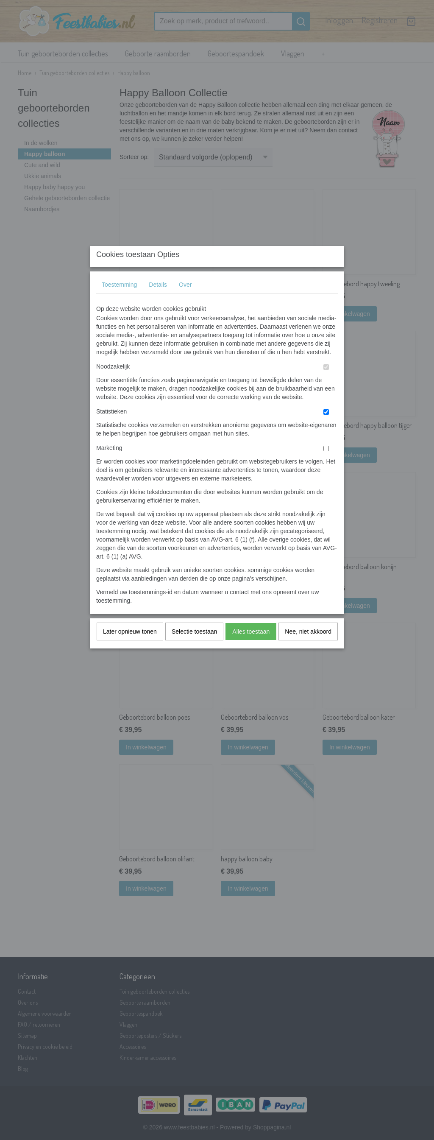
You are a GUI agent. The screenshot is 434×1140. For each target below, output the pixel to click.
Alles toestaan (251, 648)
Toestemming (119, 301)
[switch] (326, 383)
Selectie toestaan (194, 648)
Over (185, 301)
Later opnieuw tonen (130, 648)
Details (158, 301)
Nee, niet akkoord (308, 648)
